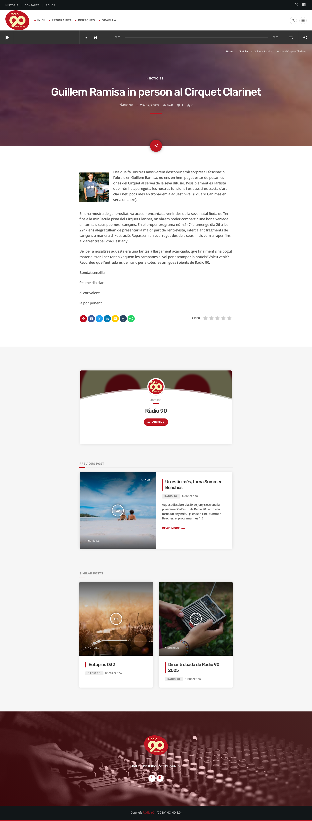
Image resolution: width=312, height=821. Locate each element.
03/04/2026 (113, 673)
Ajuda (50, 5)
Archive (155, 421)
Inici (41, 20)
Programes (61, 20)
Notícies (243, 51)
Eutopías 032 (102, 664)
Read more (174, 528)
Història (12, 5)
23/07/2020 (149, 105)
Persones (86, 20)
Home (229, 51)
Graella (109, 20)
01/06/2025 (193, 679)
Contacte (32, 5)
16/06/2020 (190, 496)
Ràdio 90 (126, 105)
